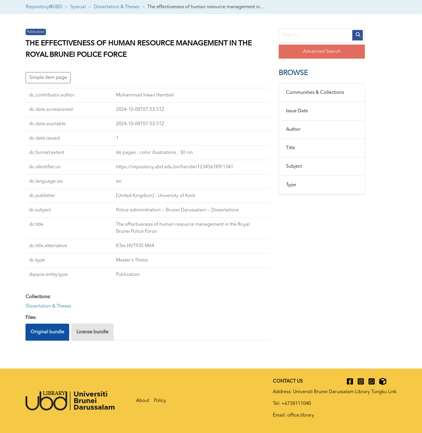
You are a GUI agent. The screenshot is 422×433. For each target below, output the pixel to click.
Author (293, 129)
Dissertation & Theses (116, 7)
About (142, 400)
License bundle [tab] (92, 332)
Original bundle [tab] (47, 332)
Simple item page (48, 77)
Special (78, 7)
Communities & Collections (315, 92)
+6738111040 (296, 403)
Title (290, 148)
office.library (300, 415)
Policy (160, 400)
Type (291, 185)
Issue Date (297, 111)
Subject (294, 166)
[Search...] (322, 35)
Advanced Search (322, 51)
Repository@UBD (44, 7)
